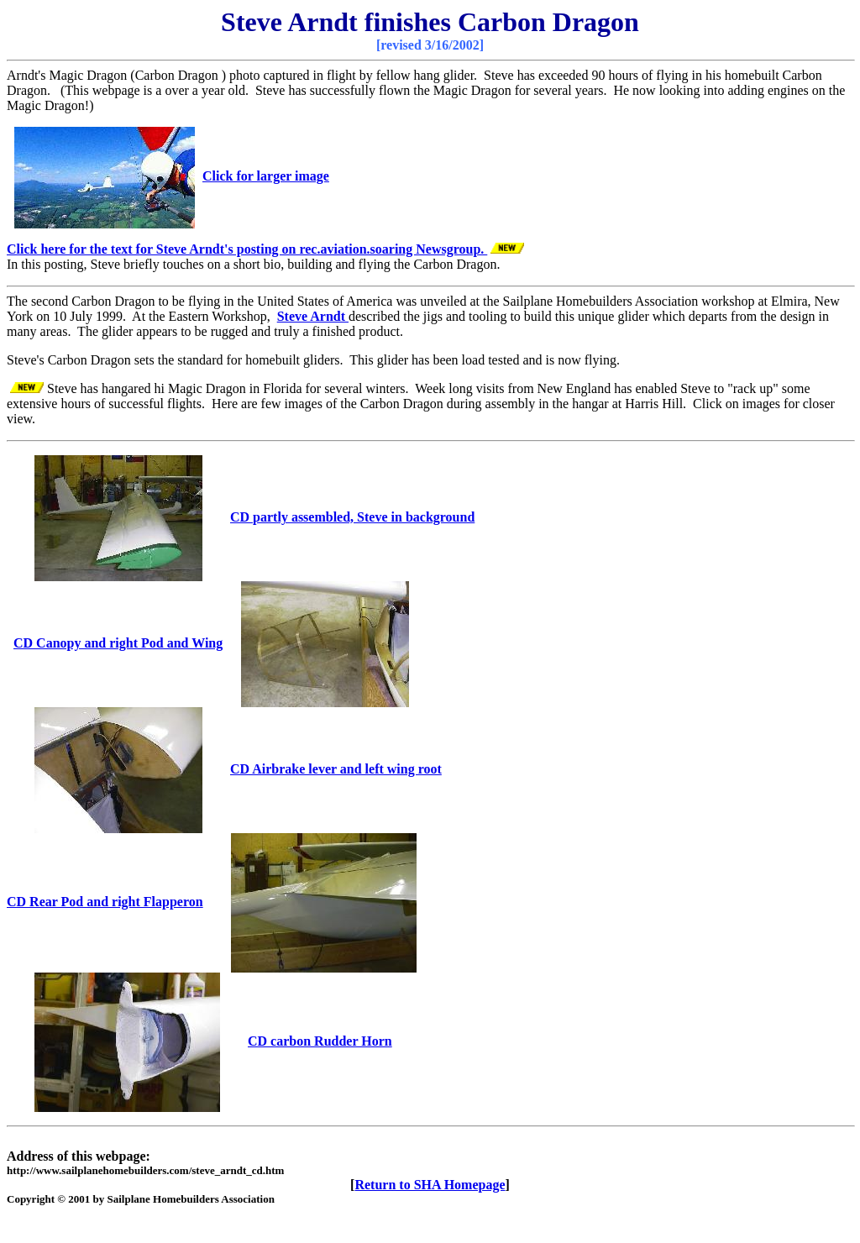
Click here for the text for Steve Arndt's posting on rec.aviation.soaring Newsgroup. (247, 249)
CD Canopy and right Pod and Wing (118, 643)
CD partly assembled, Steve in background (352, 517)
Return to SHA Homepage (429, 1184)
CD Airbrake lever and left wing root (336, 769)
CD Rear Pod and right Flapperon (105, 901)
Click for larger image (265, 176)
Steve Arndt (313, 316)
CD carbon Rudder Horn (320, 1041)
